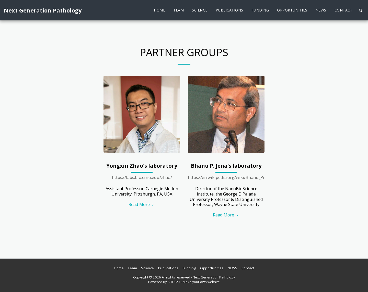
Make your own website (201, 281)
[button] (360, 10)
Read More (142, 204)
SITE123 (174, 281)
